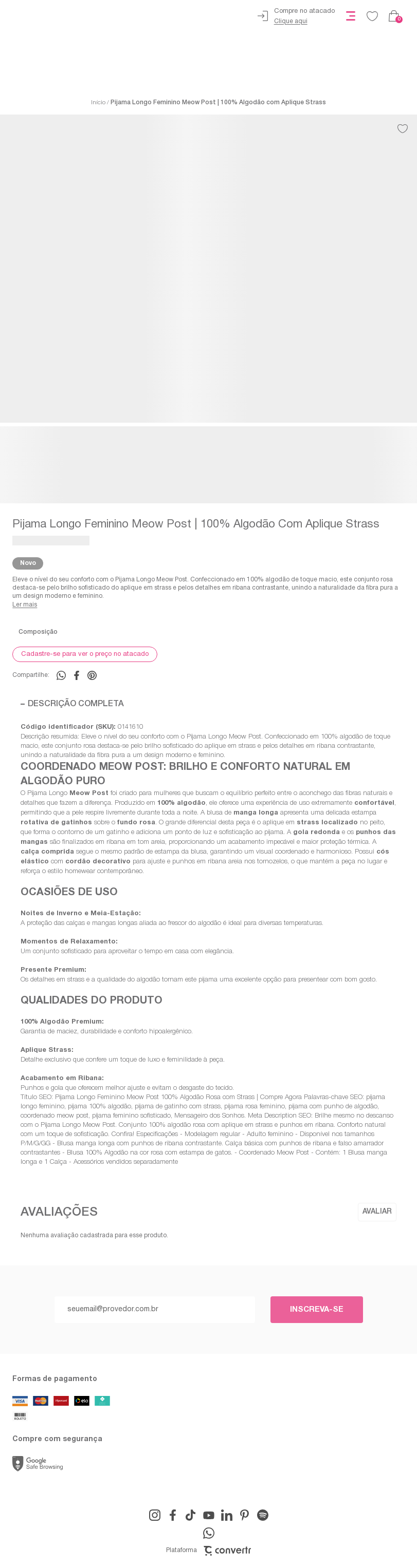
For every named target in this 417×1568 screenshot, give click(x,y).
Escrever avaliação (377, 1212)
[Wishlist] (372, 16)
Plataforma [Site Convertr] (208, 1551)
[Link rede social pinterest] (244, 1515)
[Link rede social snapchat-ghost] (262, 1515)
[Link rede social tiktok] (190, 1515)
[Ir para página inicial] (98, 103)
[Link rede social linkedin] (226, 1515)
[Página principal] (83, 16)
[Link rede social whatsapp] (208, 1533)
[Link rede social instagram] (154, 1515)
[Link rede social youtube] (208, 1515)
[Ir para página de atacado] (296, 16)
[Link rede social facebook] (172, 1515)
